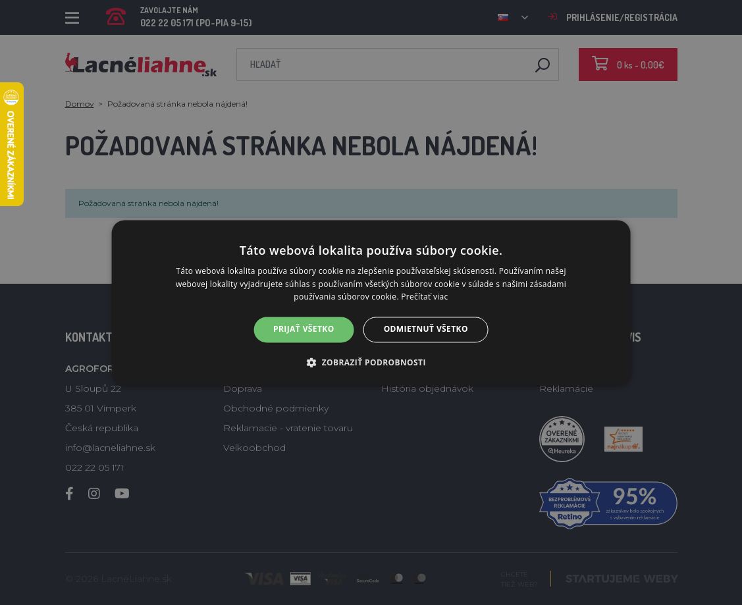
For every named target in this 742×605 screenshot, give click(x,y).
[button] (371, 362)
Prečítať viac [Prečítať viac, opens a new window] (424, 297)
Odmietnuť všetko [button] (426, 329)
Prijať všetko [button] (303, 329)
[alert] (371, 302)
